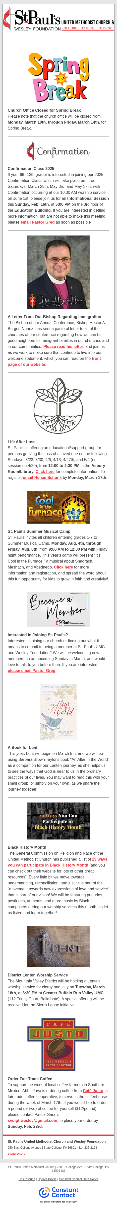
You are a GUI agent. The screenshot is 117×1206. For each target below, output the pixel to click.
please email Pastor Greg (31, 671)
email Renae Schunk (42, 477)
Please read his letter (63, 346)
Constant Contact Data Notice (79, 1179)
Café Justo (93, 1091)
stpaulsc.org (16, 1153)
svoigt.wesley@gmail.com (32, 1120)
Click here (45, 471)
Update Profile (47, 1179)
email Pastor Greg (38, 222)
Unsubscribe (26, 1179)
